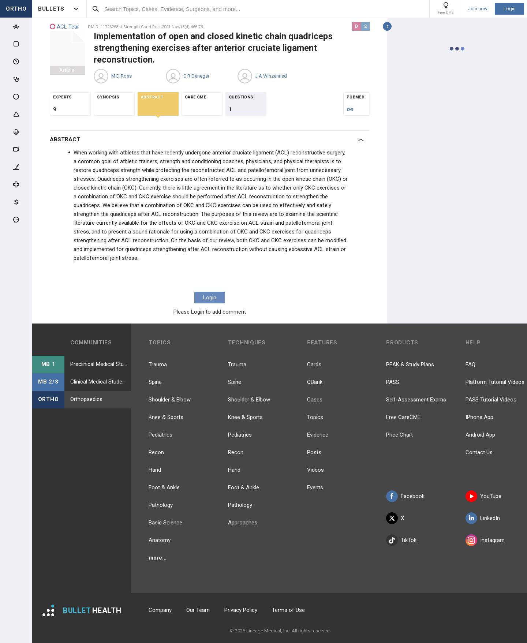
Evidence (317, 434)
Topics (315, 417)
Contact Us (479, 452)
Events (315, 487)
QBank (314, 382)
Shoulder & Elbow (170, 399)
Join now (477, 8)
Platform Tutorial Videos (495, 382)
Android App (480, 434)
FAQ (470, 364)
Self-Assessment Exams (416, 399)
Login (510, 8)
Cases (314, 399)
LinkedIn (483, 518)
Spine (155, 382)
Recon (156, 452)
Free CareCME (403, 417)
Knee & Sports (166, 417)
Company (160, 610)
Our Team (198, 610)
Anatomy (160, 540)
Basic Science (165, 522)
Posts (314, 452)
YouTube (483, 496)
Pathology (161, 505)
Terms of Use (288, 610)
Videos (315, 470)
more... (158, 557)
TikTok (401, 540)
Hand (155, 470)
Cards (314, 364)
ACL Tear (64, 27)
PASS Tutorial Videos (491, 399)
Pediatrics (160, 434)
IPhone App (479, 417)
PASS (392, 382)
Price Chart (399, 434)
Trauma (158, 364)
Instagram (485, 540)
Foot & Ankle (164, 487)
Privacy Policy (240, 610)
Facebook (405, 496)
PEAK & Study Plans (410, 364)
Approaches (242, 522)
